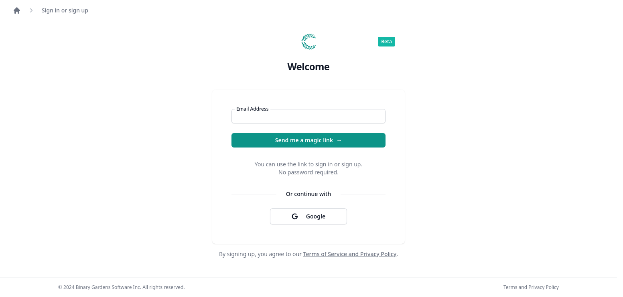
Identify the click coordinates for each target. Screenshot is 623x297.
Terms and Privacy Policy (531, 287)
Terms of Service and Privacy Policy (350, 254)
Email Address (252, 109)
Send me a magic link (308, 140)
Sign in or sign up (65, 10)
